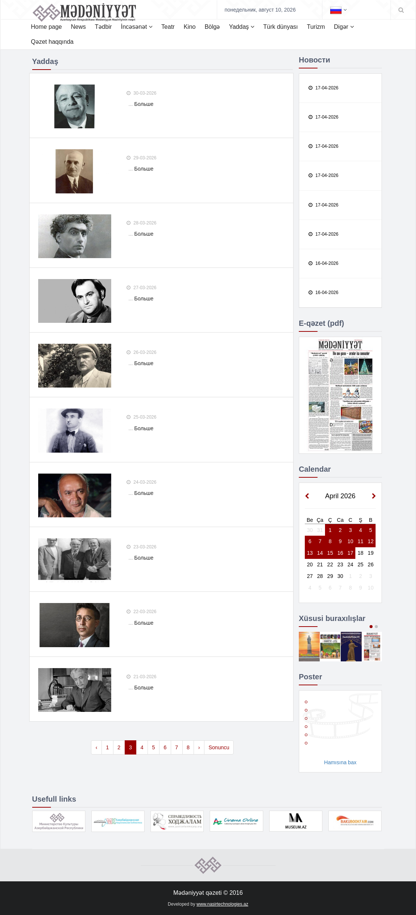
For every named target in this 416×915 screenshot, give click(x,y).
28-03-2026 (142, 223)
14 (320, 553)
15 (330, 553)
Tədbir (103, 27)
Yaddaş (241, 27)
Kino (189, 27)
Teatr (168, 27)
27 (310, 576)
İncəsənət (136, 27)
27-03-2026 (142, 287)
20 (310, 564)
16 (340, 553)
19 (371, 553)
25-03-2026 (142, 417)
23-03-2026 (142, 547)
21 (320, 564)
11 (361, 541)
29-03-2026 (142, 157)
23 (340, 564)
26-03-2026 (142, 352)
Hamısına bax (340, 762)
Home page (46, 27)
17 (350, 553)
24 (350, 564)
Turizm (316, 27)
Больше (144, 104)
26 (371, 564)
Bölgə (212, 27)
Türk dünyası (280, 27)
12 (371, 541)
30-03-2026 (142, 93)
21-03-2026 (142, 676)
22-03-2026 (142, 611)
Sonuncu (219, 747)
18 (361, 553)
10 (350, 541)
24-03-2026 (142, 482)
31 (320, 530)
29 (330, 576)
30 (310, 530)
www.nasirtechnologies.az (222, 904)
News (78, 27)
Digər (344, 27)
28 (320, 576)
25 (361, 564)
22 (330, 564)
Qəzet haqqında (52, 42)
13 (310, 553)
